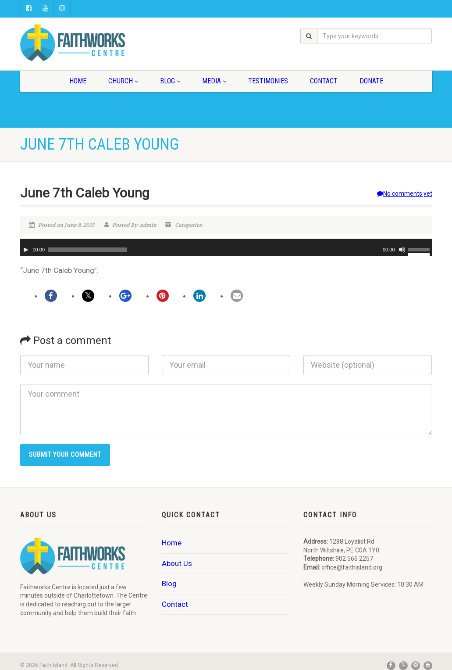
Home (77, 81)
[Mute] (402, 249)
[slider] (87, 249)
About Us (177, 563)
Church (123, 81)
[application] (226, 247)
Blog (170, 81)
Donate (371, 81)
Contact (324, 81)
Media (214, 81)
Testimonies (268, 81)
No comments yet (404, 193)
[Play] (25, 249)
